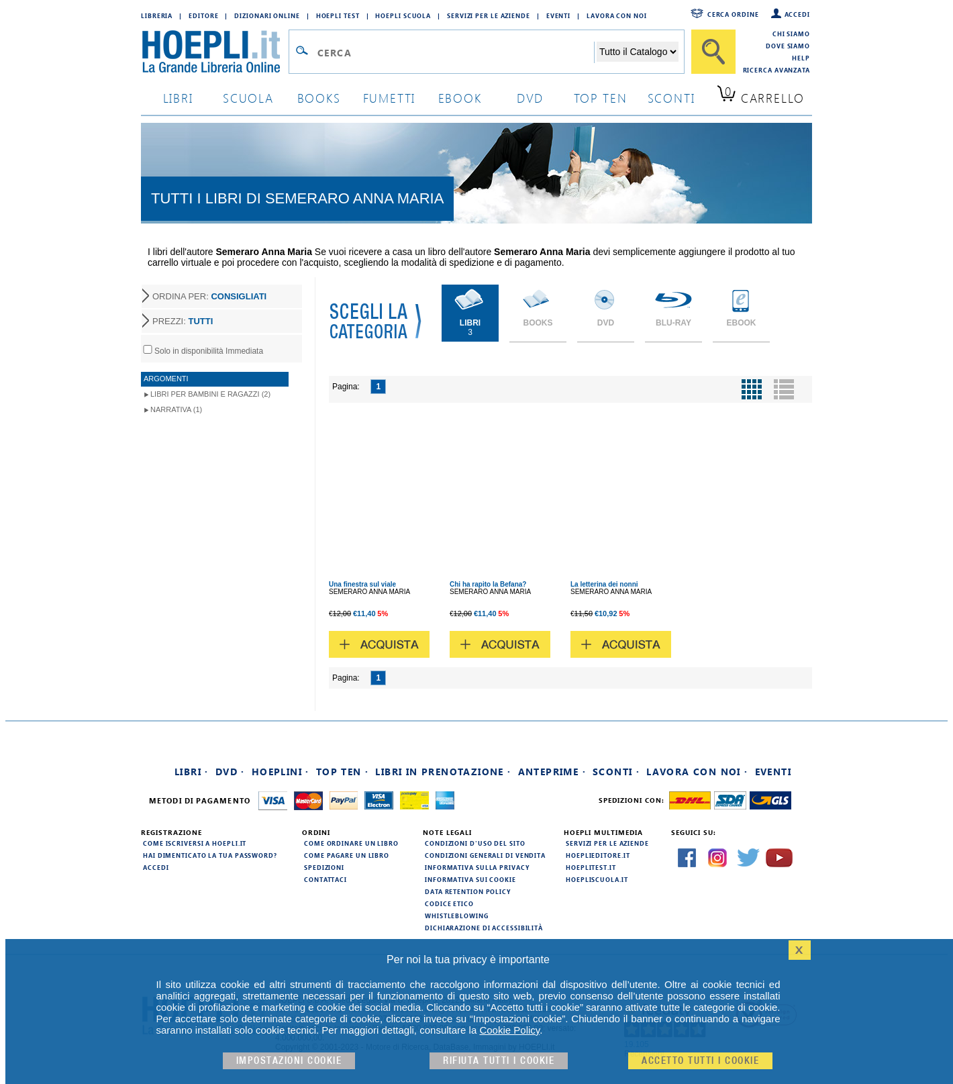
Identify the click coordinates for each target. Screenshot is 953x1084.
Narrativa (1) (176, 409)
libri (178, 97)
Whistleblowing (457, 915)
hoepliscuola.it (597, 879)
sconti (671, 97)
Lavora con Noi (617, 15)
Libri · (191, 771)
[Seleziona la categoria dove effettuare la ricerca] (638, 52)
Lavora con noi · (697, 771)
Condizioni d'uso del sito (475, 843)
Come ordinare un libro (351, 843)
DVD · (230, 771)
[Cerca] (713, 52)
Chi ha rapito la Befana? (488, 584)
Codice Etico (449, 903)
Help (801, 58)
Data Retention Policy (468, 891)
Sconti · (616, 771)
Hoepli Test (338, 15)
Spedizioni (324, 867)
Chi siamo (791, 34)
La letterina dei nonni (604, 584)
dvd (530, 97)
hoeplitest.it (591, 867)
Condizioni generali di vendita (485, 855)
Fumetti (389, 97)
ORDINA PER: (209, 296)
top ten (601, 97)
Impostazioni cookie (289, 1061)
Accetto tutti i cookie (700, 1061)
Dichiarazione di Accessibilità (484, 928)
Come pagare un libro (346, 855)
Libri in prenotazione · (443, 771)
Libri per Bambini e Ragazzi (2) (210, 394)
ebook (460, 97)
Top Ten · (342, 771)
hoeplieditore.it (598, 855)
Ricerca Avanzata (776, 70)
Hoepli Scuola (403, 15)
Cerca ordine (733, 14)
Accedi (797, 14)
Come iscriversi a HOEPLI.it (194, 843)
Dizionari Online (266, 15)
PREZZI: (182, 321)
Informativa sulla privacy (477, 867)
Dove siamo (788, 46)
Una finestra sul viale (362, 584)
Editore (203, 15)
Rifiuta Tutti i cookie (498, 1061)
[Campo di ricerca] (455, 52)
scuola (248, 97)
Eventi (558, 15)
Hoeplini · (280, 771)
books (319, 97)
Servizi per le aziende (488, 15)
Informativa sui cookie (470, 879)
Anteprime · (552, 771)
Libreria (156, 15)
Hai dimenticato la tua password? (210, 855)
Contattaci (325, 879)
